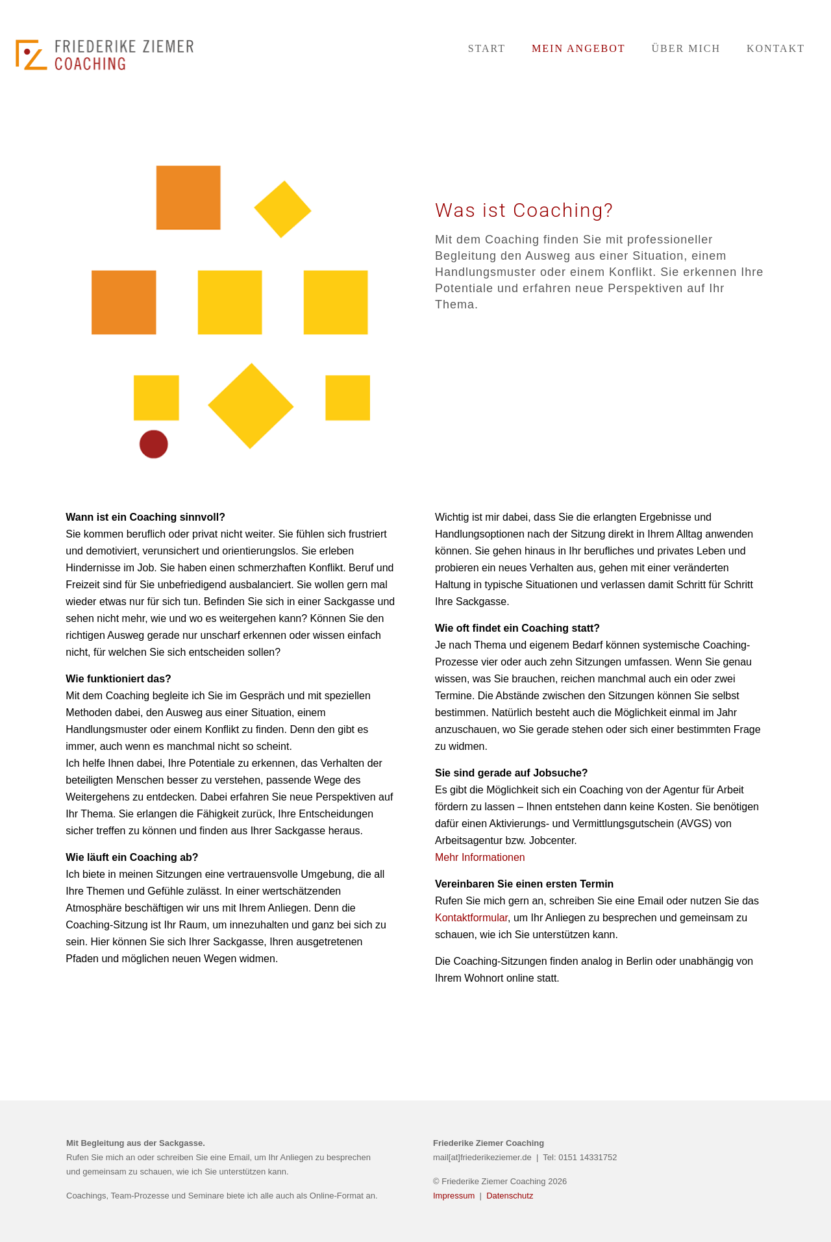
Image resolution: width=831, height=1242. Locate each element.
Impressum (455, 1195)
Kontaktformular (471, 917)
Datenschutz (509, 1195)
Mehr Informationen (480, 857)
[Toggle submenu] (578, 103)
